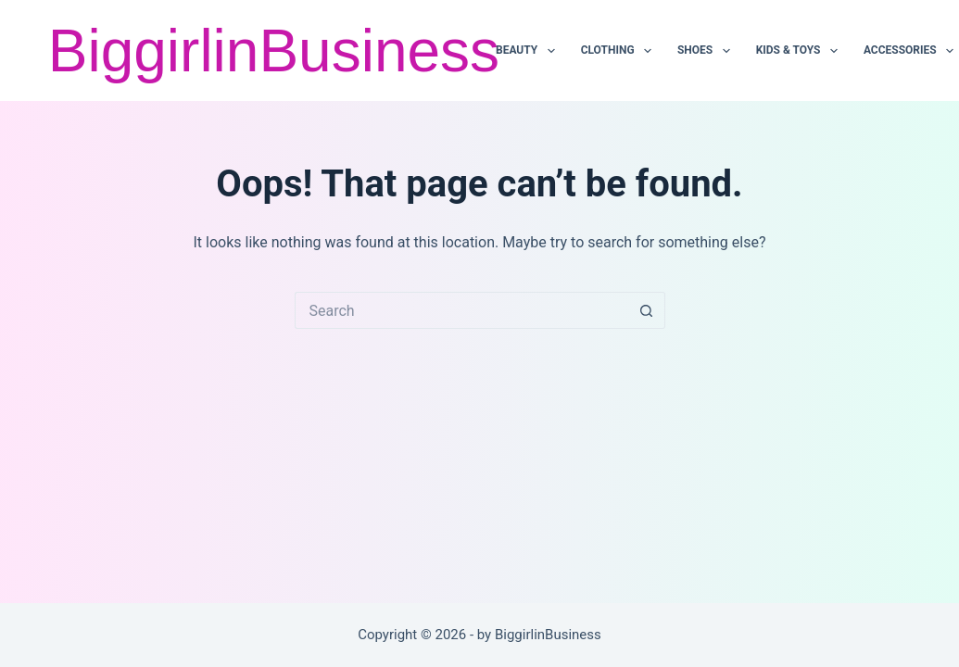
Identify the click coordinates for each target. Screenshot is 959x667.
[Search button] (646, 310)
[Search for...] (461, 310)
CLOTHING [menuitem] (620, 51)
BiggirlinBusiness (273, 51)
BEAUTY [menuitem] (529, 51)
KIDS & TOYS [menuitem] (800, 51)
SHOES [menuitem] (707, 51)
